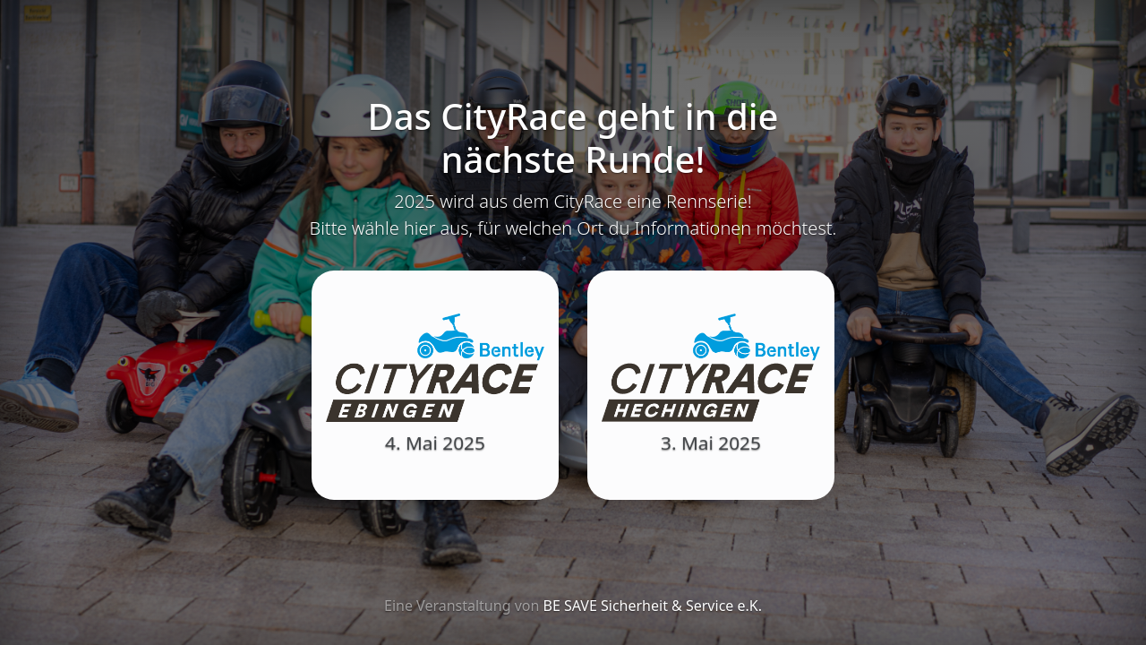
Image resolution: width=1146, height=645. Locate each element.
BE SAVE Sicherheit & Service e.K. (652, 605)
